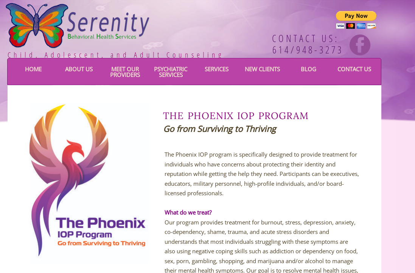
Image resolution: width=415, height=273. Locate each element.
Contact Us (354, 69)
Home (33, 69)
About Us (79, 69)
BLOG (308, 69)
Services (216, 69)
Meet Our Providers (125, 71)
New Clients (262, 69)
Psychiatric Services (170, 71)
